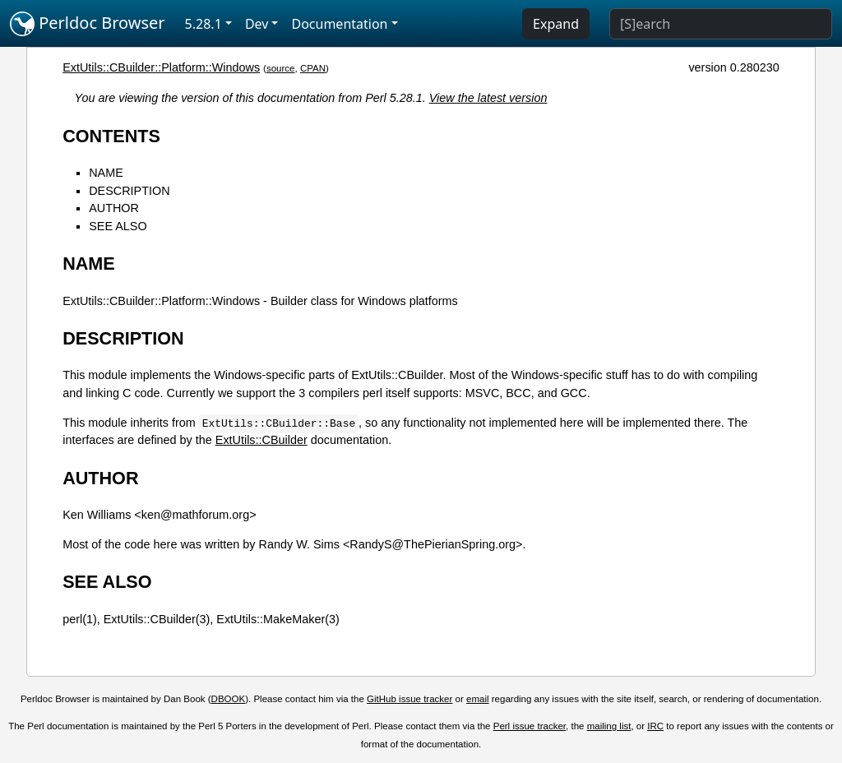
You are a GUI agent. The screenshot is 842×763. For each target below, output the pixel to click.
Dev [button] (257, 24)
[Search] (720, 23)
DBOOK (228, 699)
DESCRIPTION (129, 190)
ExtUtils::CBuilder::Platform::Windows (161, 67)
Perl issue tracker (529, 726)
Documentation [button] (339, 24)
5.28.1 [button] (203, 24)
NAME (106, 172)
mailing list (609, 726)
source (280, 68)
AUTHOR (114, 208)
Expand (556, 24)
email (477, 699)
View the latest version (488, 97)
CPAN (313, 68)
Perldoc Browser (87, 24)
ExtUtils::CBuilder (261, 439)
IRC (655, 726)
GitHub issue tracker (409, 699)
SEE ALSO (117, 226)
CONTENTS (111, 136)
